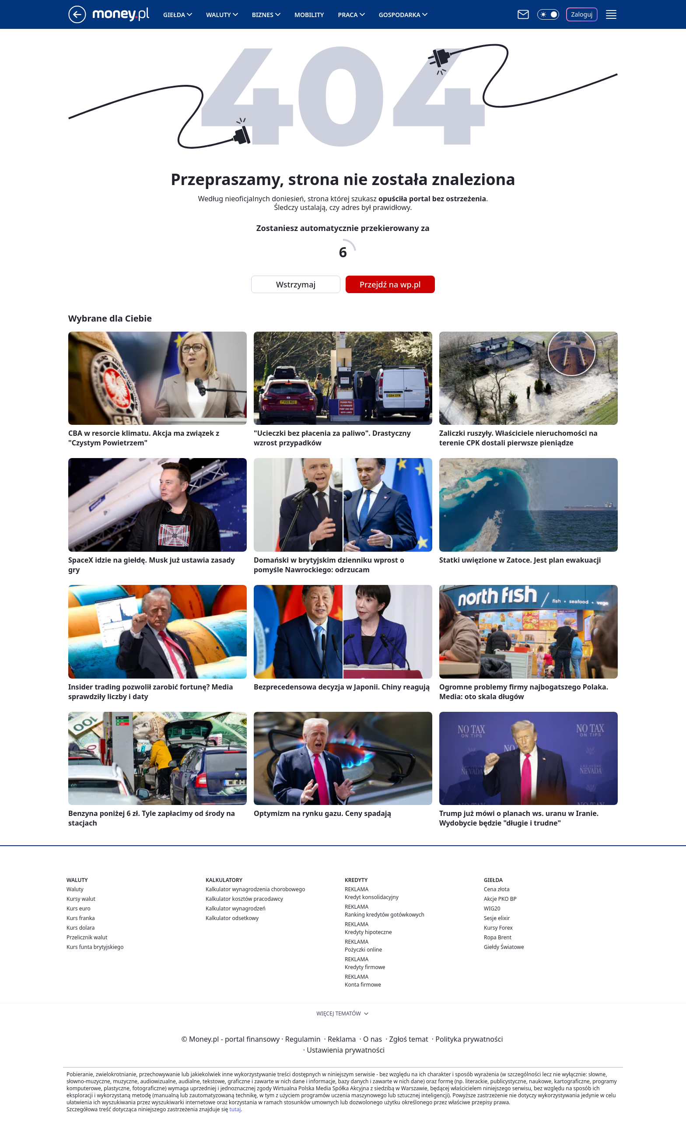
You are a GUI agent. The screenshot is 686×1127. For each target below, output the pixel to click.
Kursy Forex (498, 927)
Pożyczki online (363, 949)
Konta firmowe (363, 984)
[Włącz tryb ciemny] (548, 14)
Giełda (174, 14)
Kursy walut (80, 899)
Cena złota (497, 889)
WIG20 (492, 908)
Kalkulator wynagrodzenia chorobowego (255, 889)
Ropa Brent (497, 937)
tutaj (235, 1109)
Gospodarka (399, 14)
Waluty (218, 14)
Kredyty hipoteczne (368, 932)
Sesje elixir (497, 918)
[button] (611, 14)
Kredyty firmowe (365, 967)
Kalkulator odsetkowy (232, 918)
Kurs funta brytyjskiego (94, 947)
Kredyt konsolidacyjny (372, 897)
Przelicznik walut (86, 937)
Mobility (309, 14)
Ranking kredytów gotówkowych (384, 914)
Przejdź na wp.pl (390, 284)
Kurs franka (80, 918)
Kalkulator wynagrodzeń (236, 908)
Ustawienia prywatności (344, 1050)
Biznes (262, 14)
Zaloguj (582, 14)
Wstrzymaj (295, 284)
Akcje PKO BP (500, 899)
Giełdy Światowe (504, 947)
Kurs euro (78, 908)
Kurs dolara (80, 927)
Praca (348, 14)
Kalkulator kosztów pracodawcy (244, 899)
